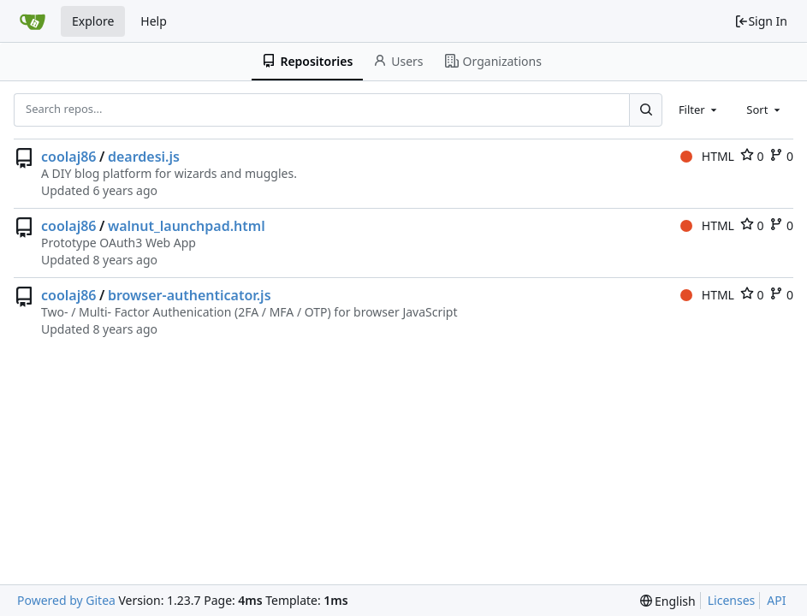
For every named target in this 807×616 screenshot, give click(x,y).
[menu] (668, 601)
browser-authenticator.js (189, 295)
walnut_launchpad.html (186, 225)
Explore (93, 21)
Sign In (760, 21)
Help (153, 21)
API (776, 600)
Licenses (732, 600)
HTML (707, 156)
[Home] (32, 21)
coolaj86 (69, 156)
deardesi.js (144, 156)
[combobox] (699, 109)
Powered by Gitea (66, 600)
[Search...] (645, 109)
